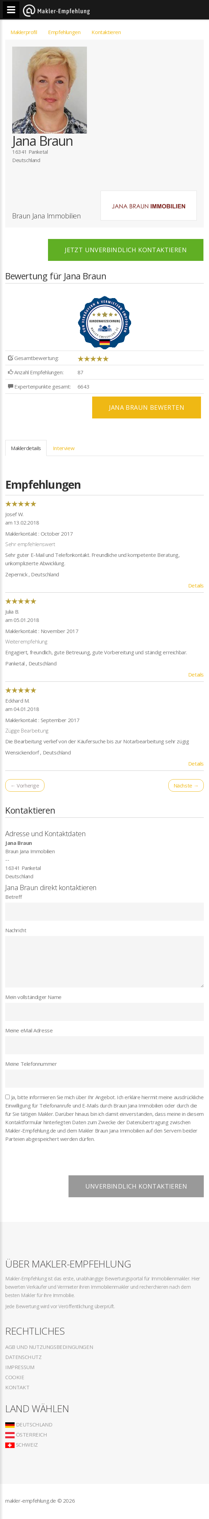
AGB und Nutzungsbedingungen (49, 1346)
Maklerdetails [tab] (26, 448)
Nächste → (186, 785)
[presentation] (58, 1161)
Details (196, 585)
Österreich (26, 1434)
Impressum (19, 1367)
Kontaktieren (106, 32)
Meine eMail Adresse (29, 1030)
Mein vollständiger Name (33, 996)
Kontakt (17, 1387)
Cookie (14, 1377)
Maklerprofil (23, 32)
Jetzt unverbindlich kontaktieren (126, 250)
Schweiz (21, 1444)
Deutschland (28, 1424)
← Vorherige (24, 785)
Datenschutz (23, 1356)
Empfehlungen (64, 32)
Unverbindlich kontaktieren (136, 1186)
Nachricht (15, 930)
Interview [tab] (63, 448)
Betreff (13, 896)
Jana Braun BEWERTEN (146, 407)
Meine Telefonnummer (31, 1063)
